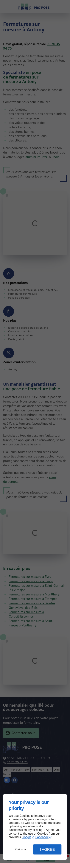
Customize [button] (20, 849)
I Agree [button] (47, 849)
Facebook (41, 837)
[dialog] (35, 827)
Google (26, 837)
